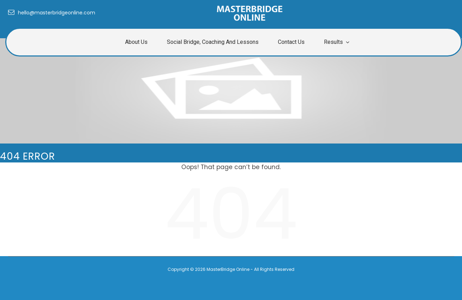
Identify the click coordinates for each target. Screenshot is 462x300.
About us (136, 42)
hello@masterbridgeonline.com (51, 12)
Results (333, 42)
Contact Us (291, 42)
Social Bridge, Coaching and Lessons (213, 42)
